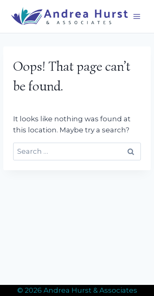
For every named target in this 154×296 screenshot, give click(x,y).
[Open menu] (136, 16)
